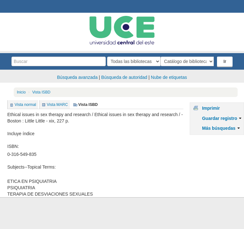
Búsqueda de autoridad (124, 77)
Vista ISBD (41, 92)
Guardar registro (221, 118)
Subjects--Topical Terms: (31, 167)
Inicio (21, 92)
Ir (225, 61)
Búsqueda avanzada (77, 77)
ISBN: (13, 146)
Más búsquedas (221, 128)
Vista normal (25, 104)
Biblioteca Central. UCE (22, 6)
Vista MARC (57, 104)
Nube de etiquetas (169, 77)
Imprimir (211, 108)
